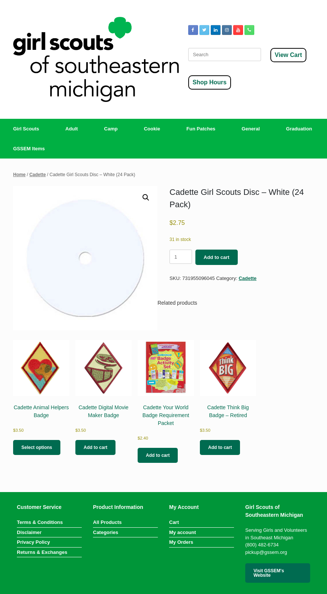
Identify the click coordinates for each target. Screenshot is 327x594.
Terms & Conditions (40, 522)
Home (19, 174)
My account (182, 532)
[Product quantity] (181, 257)
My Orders (181, 542)
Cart (174, 522)
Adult (71, 129)
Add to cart (217, 257)
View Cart (288, 55)
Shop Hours (210, 82)
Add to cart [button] (95, 447)
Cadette (37, 174)
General (251, 129)
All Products (107, 522)
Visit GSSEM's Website (269, 573)
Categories (105, 532)
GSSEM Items (29, 148)
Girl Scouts (26, 129)
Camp (111, 129)
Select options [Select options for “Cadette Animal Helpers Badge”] (36, 447)
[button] (146, 197)
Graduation (299, 129)
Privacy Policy (33, 542)
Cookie (152, 129)
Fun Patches (200, 129)
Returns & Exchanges (42, 552)
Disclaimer (29, 532)
